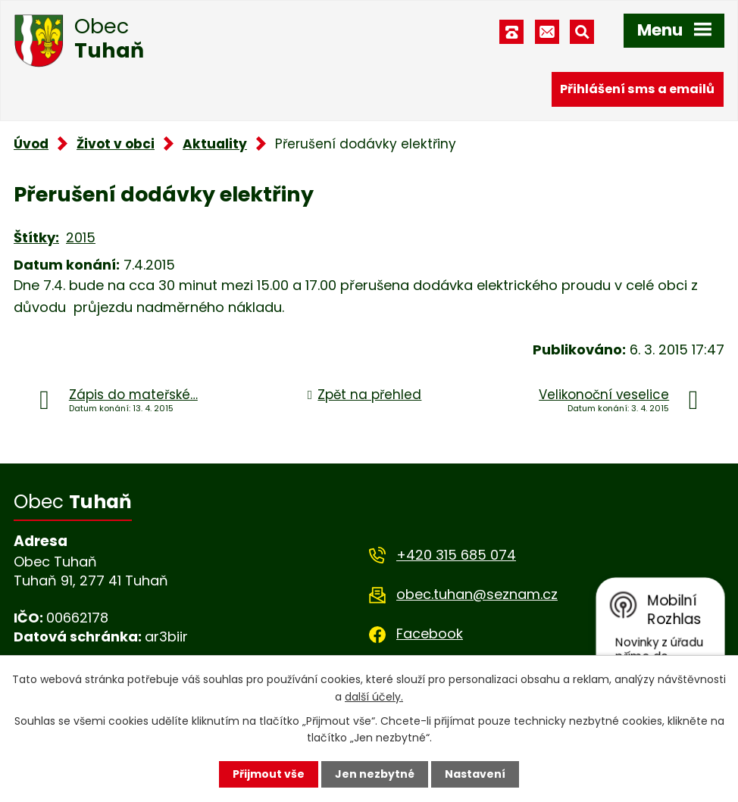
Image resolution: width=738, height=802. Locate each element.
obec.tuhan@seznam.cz (477, 594)
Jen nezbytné (374, 774)
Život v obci (116, 144)
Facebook (429, 633)
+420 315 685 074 (456, 554)
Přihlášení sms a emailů (637, 89)
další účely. (374, 696)
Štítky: (36, 237)
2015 (80, 237)
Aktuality (215, 144)
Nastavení (475, 774)
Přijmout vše (269, 774)
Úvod (31, 144)
